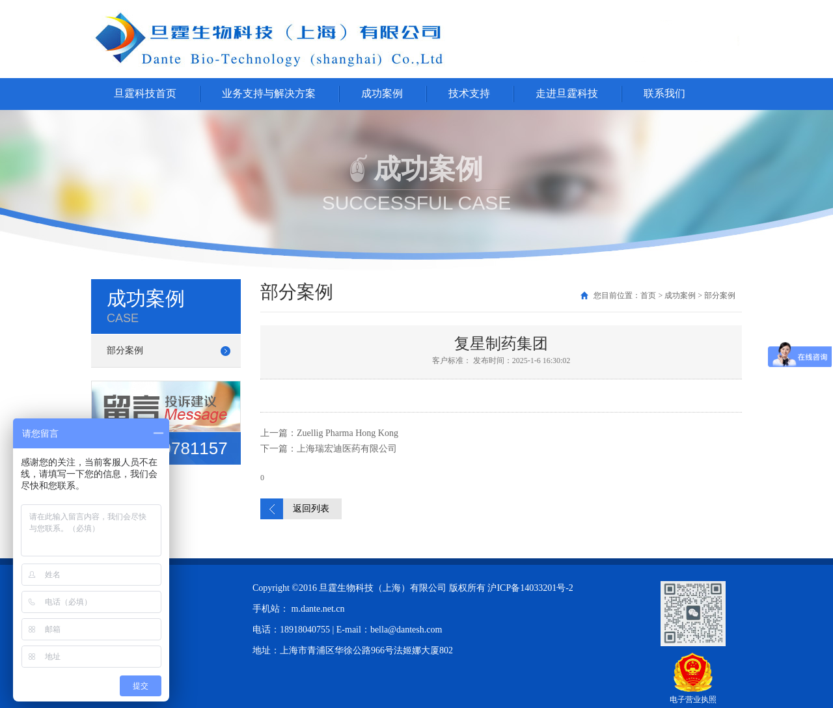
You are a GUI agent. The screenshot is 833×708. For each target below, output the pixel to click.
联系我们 (664, 93)
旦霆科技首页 (145, 93)
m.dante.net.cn (318, 609)
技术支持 (469, 93)
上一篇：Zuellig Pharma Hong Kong (329, 433)
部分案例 (125, 350)
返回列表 (311, 508)
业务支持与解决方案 (269, 93)
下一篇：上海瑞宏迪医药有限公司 (328, 449)
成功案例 (382, 93)
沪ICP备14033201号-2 (530, 588)
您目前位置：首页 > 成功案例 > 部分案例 (664, 295)
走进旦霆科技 (567, 93)
